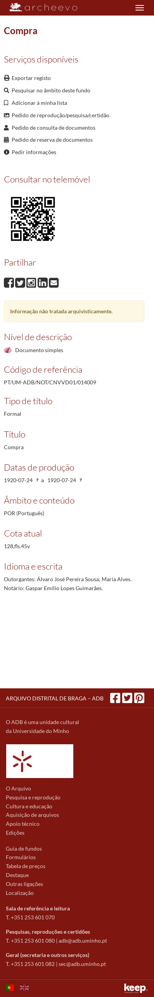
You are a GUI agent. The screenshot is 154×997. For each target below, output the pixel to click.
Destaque (17, 875)
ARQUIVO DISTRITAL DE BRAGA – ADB (55, 698)
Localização (20, 892)
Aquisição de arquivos (32, 814)
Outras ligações (24, 884)
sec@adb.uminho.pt (82, 964)
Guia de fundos (24, 848)
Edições (15, 832)
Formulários (21, 857)
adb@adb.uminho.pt (83, 940)
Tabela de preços (25, 866)
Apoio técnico (23, 823)
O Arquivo (18, 788)
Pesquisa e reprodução (33, 797)
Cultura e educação (29, 806)
